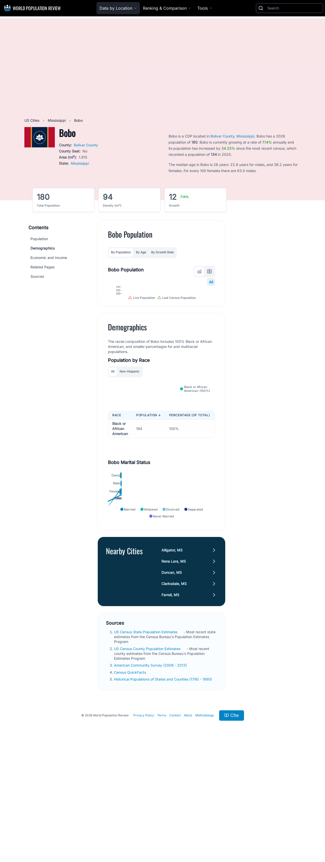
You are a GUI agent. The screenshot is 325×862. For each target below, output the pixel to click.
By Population (121, 252)
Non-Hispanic (129, 437)
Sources (37, 276)
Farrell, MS (170, 703)
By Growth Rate (162, 252)
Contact (175, 824)
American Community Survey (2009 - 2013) (151, 774)
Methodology (204, 824)
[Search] (294, 8)
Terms (161, 824)
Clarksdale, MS (174, 692)
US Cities (32, 120)
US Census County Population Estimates (148, 757)
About (188, 824)
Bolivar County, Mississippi (232, 136)
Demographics (42, 248)
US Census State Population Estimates (146, 740)
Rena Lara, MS (173, 670)
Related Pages (42, 267)
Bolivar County (86, 145)
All (211, 282)
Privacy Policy (143, 824)
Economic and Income (48, 257)
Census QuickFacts (130, 781)
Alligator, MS (172, 659)
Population (39, 239)
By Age (141, 252)
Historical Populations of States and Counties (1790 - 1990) (163, 788)
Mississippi (57, 120)
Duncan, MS (171, 681)
